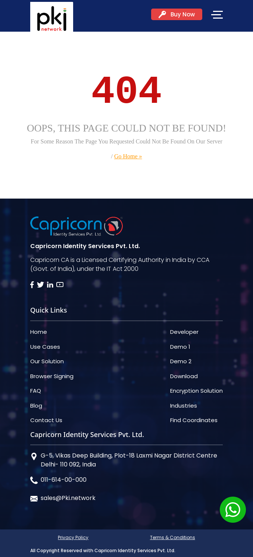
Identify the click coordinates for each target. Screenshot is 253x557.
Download (184, 376)
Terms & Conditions (172, 537)
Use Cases (45, 347)
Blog (36, 405)
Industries (183, 405)
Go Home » (128, 156)
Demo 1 (180, 347)
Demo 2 (180, 361)
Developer (184, 332)
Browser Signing (52, 376)
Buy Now (177, 14)
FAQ (35, 391)
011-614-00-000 (64, 479)
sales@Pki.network (68, 498)
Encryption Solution (196, 391)
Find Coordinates (194, 420)
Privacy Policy (73, 537)
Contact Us (46, 420)
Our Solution (47, 361)
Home (38, 332)
